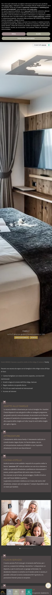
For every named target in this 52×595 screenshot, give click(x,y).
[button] (20, 548)
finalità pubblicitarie (38, 16)
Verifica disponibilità (22, 337)
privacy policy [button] (8, 5)
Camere (40, 362)
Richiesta (33, 337)
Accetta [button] (38, 34)
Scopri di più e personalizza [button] (26, 38)
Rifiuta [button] (14, 34)
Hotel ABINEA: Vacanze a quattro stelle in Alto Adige (18, 362)
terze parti (28, 11)
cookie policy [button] (33, 9)
